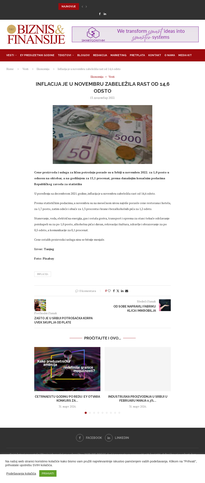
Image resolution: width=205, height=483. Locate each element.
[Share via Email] (126, 291)
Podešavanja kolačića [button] (21, 473)
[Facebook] (99, 14)
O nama (169, 55)
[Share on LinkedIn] (122, 291)
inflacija (42, 274)
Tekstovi (64, 55)
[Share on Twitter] (117, 291)
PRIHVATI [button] (48, 473)
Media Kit (185, 55)
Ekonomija (43, 69)
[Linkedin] (105, 14)
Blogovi (83, 55)
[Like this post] (109, 291)
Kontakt (154, 55)
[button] (82, 6)
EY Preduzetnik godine (37, 55)
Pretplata (137, 55)
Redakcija (100, 55)
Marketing (118, 55)
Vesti (10, 55)
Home (10, 69)
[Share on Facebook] (114, 291)
